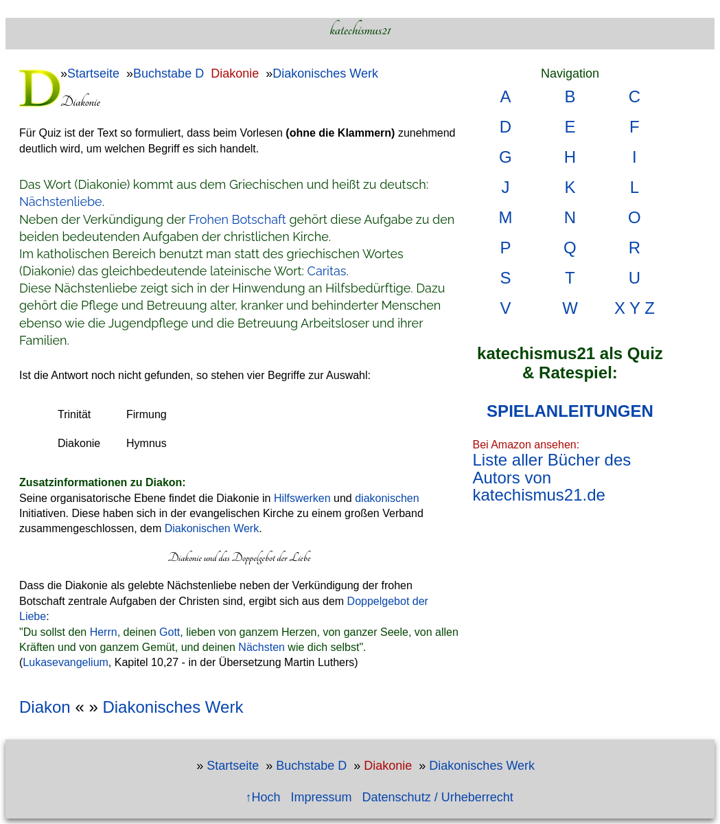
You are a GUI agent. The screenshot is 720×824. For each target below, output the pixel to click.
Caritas (327, 271)
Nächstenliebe (60, 201)
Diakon (45, 707)
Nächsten (261, 647)
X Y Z (634, 308)
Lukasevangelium (65, 662)
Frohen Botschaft (237, 219)
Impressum (321, 797)
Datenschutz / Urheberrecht (437, 797)
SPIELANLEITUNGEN (570, 411)
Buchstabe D (168, 73)
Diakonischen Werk (212, 528)
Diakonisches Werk (325, 73)
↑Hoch (263, 797)
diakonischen (387, 498)
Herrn (103, 632)
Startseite (93, 73)
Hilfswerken (302, 498)
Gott (169, 632)
